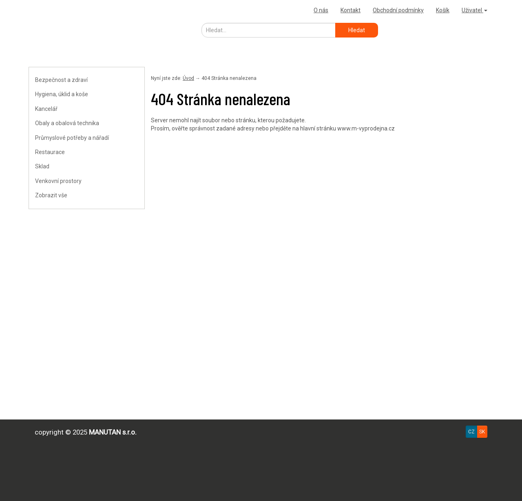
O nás (321, 10)
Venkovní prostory (58, 181)
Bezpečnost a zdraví (61, 80)
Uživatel (474, 10)
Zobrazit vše (51, 195)
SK (482, 432)
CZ (471, 432)
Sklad (42, 166)
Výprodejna (47, 10)
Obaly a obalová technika (67, 123)
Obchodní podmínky (398, 10)
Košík (442, 10)
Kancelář (46, 109)
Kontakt (351, 10)
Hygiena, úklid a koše (61, 94)
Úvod (188, 78)
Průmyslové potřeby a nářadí (72, 138)
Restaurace (50, 152)
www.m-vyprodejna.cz (366, 128)
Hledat (356, 30)
